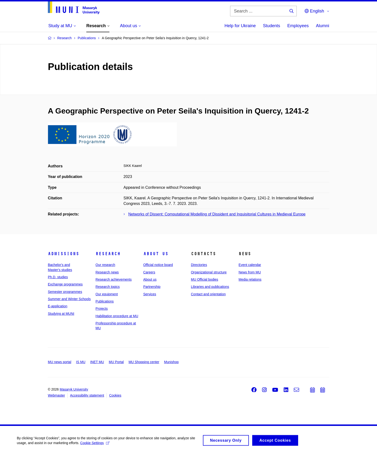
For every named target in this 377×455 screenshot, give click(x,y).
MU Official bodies (204, 279)
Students (271, 25)
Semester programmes (65, 292)
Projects (101, 308)
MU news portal (59, 362)
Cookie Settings (94, 445)
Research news (107, 272)
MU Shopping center (144, 362)
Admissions (63, 253)
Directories (199, 265)
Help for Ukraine (240, 25)
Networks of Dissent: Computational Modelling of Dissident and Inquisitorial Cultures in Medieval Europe (217, 214)
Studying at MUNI (61, 314)
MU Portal (116, 362)
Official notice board (158, 265)
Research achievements (113, 279)
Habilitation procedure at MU (116, 316)
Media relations (250, 279)
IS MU (80, 362)
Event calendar (250, 265)
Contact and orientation (208, 294)
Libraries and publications (210, 287)
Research (107, 253)
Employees (298, 25)
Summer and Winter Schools (69, 299)
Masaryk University (74, 389)
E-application (57, 306)
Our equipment (106, 294)
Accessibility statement (87, 395)
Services (149, 294)
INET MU (97, 362)
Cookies (115, 395)
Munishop (171, 362)
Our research (105, 265)
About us (155, 253)
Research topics (107, 287)
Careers (149, 272)
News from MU (250, 272)
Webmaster (56, 395)
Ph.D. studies (58, 277)
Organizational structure (209, 272)
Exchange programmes (65, 284)
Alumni (322, 25)
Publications (104, 301)
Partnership (152, 287)
